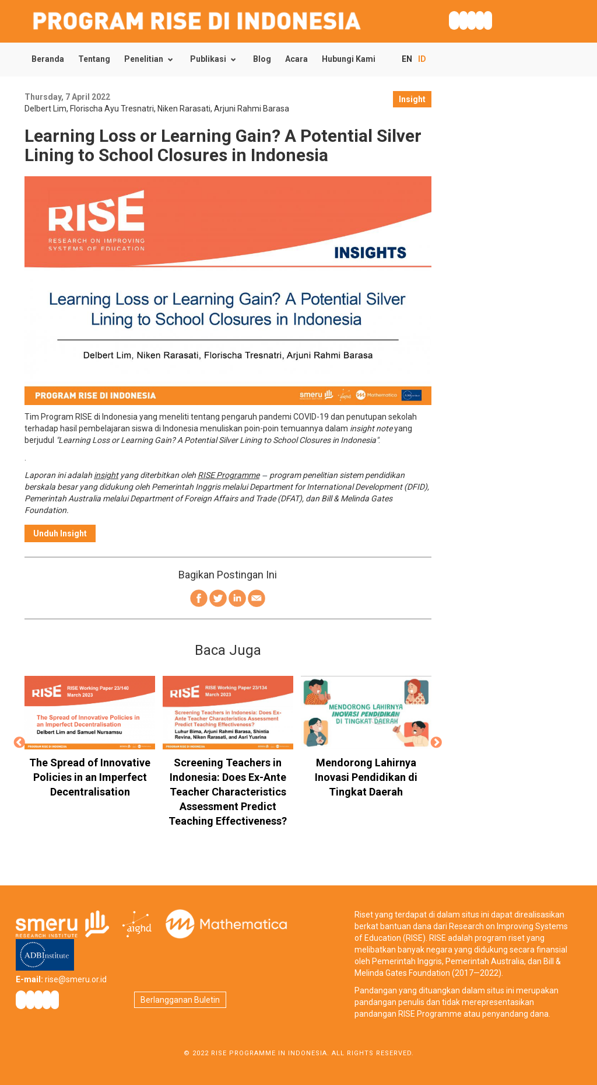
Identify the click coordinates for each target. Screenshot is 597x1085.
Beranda (47, 59)
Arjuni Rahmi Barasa (251, 108)
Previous (19, 743)
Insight (412, 99)
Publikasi (208, 59)
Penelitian (143, 59)
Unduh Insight (60, 533)
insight (106, 475)
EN (407, 59)
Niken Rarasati (183, 108)
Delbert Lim (45, 108)
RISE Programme (228, 475)
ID (422, 59)
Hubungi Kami (348, 59)
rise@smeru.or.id (76, 979)
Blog (262, 59)
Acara (296, 59)
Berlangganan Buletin (180, 999)
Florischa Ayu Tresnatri (112, 108)
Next (436, 743)
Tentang (94, 59)
